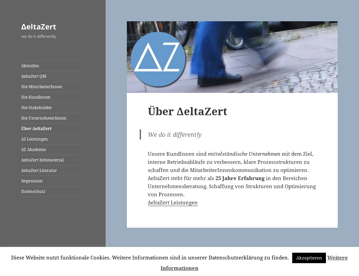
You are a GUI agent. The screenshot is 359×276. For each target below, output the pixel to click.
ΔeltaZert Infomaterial (42, 160)
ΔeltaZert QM (33, 76)
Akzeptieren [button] (309, 258)
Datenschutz (33, 191)
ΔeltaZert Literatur (39, 170)
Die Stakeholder (36, 107)
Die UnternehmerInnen (43, 118)
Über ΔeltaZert (36, 128)
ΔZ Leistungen (34, 139)
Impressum (32, 181)
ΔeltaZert (38, 26)
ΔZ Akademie (33, 149)
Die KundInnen (36, 97)
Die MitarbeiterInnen (41, 87)
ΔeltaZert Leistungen (173, 202)
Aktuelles (30, 66)
